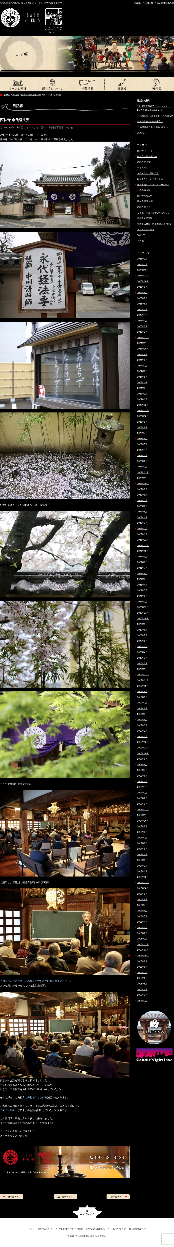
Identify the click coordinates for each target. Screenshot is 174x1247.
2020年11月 (143, 613)
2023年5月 (142, 444)
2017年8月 (142, 832)
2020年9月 (142, 624)
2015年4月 (142, 989)
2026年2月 (142, 259)
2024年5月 (142, 377)
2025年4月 (142, 315)
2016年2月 (142, 933)
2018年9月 (142, 759)
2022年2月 (142, 528)
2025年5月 (142, 309)
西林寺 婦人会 (144, 207)
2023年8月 (142, 427)
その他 (69, 127)
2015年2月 (142, 1000)
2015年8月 (142, 967)
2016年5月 (142, 916)
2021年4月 (142, 585)
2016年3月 (142, 927)
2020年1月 (142, 669)
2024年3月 (142, 388)
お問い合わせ (119, 1228)
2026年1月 (142, 264)
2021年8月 (142, 562)
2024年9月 (142, 354)
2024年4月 (142, 382)
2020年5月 (142, 646)
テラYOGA (142, 167)
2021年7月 (142, 568)
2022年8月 (142, 495)
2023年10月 (143, 416)
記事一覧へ (65, 1196)
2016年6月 (142, 910)
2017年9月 (142, 826)
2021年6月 (142, 573)
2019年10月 (143, 686)
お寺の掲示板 (143, 190)
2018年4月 (142, 787)
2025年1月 (142, 332)
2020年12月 (143, 607)
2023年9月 (142, 422)
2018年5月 (142, 781)
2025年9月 (142, 287)
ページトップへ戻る (87, 1211)
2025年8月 (142, 292)
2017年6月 (142, 843)
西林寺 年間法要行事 (31, 94)
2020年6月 (142, 641)
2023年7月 (142, 433)
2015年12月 (143, 944)
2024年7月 (142, 365)
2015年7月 (142, 972)
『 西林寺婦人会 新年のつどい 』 (153, 127)
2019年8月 (142, 697)
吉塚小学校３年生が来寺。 (150, 121)
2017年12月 (143, 809)
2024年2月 (142, 394)
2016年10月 (143, 888)
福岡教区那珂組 (144, 218)
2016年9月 (142, 894)
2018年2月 (142, 798)
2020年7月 (142, 635)
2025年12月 (143, 270)
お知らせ (149, 2)
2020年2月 (142, 663)
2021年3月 (142, 590)
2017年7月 (142, 837)
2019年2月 (142, 731)
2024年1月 (142, 399)
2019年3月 (142, 725)
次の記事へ (118, 1196)
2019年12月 (143, 674)
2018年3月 (142, 792)
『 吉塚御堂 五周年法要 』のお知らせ (155, 116)
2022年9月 (142, 489)
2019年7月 (142, 702)
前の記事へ (11, 1196)
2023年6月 (142, 438)
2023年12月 (143, 405)
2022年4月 (142, 517)
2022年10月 (143, 483)
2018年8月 (142, 764)
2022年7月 (142, 500)
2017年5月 (142, 849)
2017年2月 (142, 866)
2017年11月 (143, 815)
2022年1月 (142, 534)
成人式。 (141, 132)
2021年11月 (143, 545)
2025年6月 (142, 304)
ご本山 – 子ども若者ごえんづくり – (154, 212)
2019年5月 (142, 714)
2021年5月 (142, 579)
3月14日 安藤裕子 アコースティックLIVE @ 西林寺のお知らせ (154, 108)
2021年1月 (142, 601)
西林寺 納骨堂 (144, 162)
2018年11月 (143, 747)
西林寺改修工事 (144, 196)
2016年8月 (142, 899)
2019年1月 (142, 736)
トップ (17, 84)
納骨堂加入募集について (156, 84)
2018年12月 (143, 742)
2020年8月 (142, 630)
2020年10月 (143, 618)
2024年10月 (143, 349)
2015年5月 (142, 984)
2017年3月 (142, 860)
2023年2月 (142, 461)
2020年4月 (142, 652)
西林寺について (52, 84)
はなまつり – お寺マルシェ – (151, 179)
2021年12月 (143, 540)
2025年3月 (142, 320)
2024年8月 (142, 360)
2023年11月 (143, 410)
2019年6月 (142, 708)
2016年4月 (142, 922)
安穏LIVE (141, 235)
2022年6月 (142, 506)
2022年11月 (143, 478)
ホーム (7, 94)
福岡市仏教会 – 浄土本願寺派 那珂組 (154, 224)
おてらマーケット (145, 229)
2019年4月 (142, 719)
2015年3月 (142, 995)
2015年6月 (142, 978)
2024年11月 (143, 343)
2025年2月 (142, 326)
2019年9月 (142, 691)
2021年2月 (142, 596)
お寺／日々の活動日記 (148, 173)
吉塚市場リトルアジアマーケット (153, 184)
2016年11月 (143, 882)
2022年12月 (143, 472)
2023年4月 (142, 450)
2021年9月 (142, 556)
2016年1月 (142, 939)
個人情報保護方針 (165, 2)
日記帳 (137, 2)
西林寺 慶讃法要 (145, 201)
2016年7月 (142, 905)
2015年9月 (142, 961)
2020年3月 (142, 658)
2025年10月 (143, 281)
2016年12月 (143, 877)
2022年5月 (142, 511)
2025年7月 (142, 298)
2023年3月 (142, 455)
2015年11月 (143, 950)
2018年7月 (142, 770)
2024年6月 (142, 371)
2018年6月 (142, 776)
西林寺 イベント (30, 127)
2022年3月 (142, 523)
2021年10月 (143, 551)
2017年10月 (143, 821)
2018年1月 (142, 804)
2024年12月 (143, 337)
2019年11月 (143, 680)
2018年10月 (143, 753)
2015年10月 (143, 955)
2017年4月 (142, 854)
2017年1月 (142, 871)
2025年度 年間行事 (87, 84)
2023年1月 (142, 466)
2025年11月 (143, 275)
